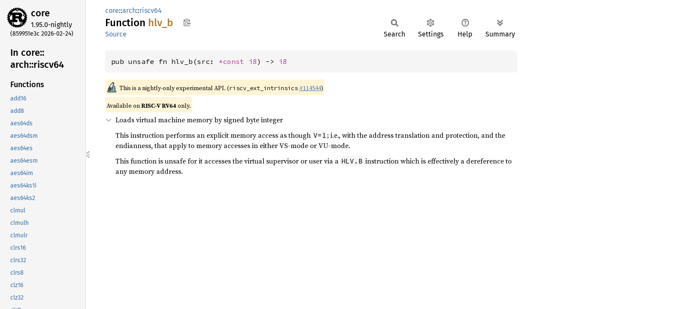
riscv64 (150, 10)
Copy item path (187, 22)
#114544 (310, 88)
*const (233, 61)
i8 (253, 61)
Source (116, 34)
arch (129, 10)
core (40, 13)
